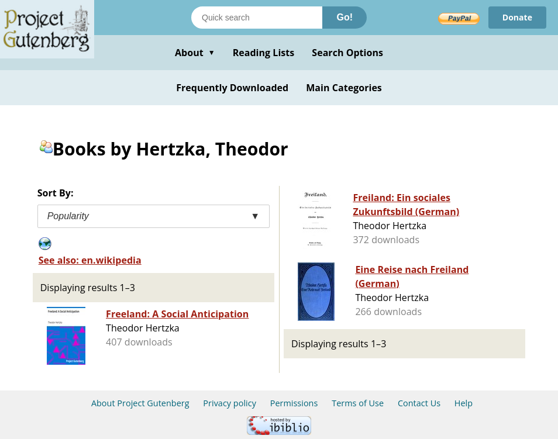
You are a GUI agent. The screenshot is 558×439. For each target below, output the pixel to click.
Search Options (347, 52)
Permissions (294, 403)
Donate (517, 17)
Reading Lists (264, 52)
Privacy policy (229, 403)
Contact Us (419, 403)
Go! (344, 17)
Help (463, 403)
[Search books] (256, 17)
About (195, 53)
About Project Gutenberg (140, 403)
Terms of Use (358, 403)
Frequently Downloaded (232, 87)
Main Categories (344, 87)
